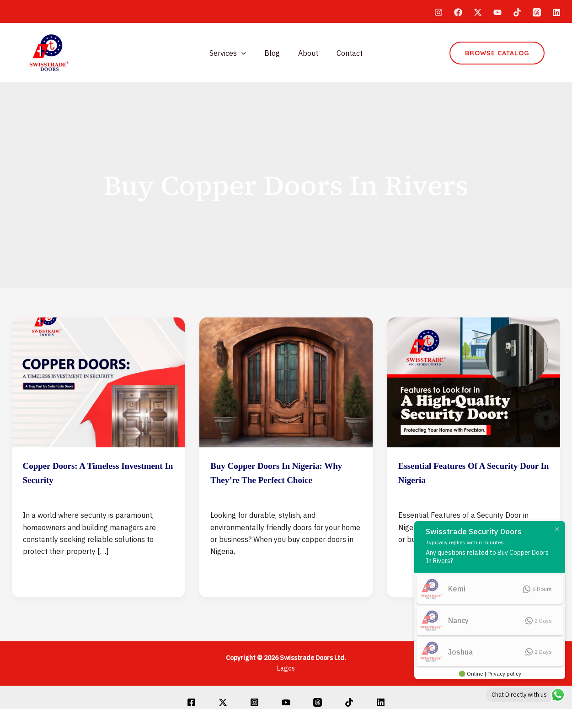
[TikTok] (517, 12)
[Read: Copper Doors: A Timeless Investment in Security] (98, 381)
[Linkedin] (556, 12)
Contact (344, 53)
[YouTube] (497, 12)
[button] (497, 53)
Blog (274, 53)
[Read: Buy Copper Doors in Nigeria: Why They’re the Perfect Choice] (286, 381)
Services (233, 53)
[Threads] (537, 12)
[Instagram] (438, 12)
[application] (246, 53)
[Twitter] (478, 12)
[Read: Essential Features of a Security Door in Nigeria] (474, 381)
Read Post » (43, 574)
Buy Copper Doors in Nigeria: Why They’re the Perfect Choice (281, 479)
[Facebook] (458, 12)
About (306, 53)
